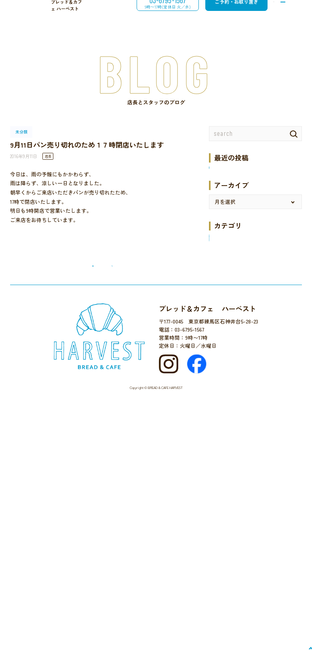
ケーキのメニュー (230, 354)
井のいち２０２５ (230, 208)
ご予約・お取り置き (224, 14)
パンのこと (222, 404)
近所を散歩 (222, 483)
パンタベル (222, 424)
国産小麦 (219, 434)
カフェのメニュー (230, 334)
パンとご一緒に (227, 394)
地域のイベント (227, 444)
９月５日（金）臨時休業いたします (251, 170)
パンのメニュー (227, 414)
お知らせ (219, 325)
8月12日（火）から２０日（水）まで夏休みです (255, 184)
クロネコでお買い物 (232, 345)
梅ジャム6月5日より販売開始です (248, 198)
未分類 (217, 463)
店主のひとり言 (227, 454)
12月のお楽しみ (227, 315)
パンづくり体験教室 (232, 384)
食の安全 (219, 493)
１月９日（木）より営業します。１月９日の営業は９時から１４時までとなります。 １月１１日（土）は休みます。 (253, 229)
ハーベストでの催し (232, 374)
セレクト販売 (224, 364)
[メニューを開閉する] (281, 14)
